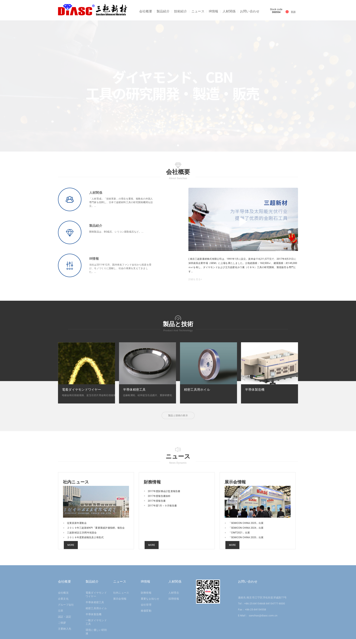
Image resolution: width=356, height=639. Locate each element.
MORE (70, 545)
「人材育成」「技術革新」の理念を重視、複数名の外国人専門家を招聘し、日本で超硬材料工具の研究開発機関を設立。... (121, 202)
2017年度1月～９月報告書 (162, 505)
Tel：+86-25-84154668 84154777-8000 (261, 603)
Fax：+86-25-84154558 (252, 609)
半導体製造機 (93, 614)
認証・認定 (64, 616)
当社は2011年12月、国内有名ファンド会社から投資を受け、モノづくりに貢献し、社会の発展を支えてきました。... (120, 268)
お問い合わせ (249, 11)
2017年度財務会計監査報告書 (164, 491)
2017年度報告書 (157, 500)
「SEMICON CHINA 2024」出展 (246, 527)
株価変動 (146, 610)
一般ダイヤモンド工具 (96, 622)
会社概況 (63, 592)
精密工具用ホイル (96, 608)
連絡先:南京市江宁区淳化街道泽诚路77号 (262, 597)
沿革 (60, 610)
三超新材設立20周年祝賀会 (82, 532)
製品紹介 (163, 11)
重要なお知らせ (150, 598)
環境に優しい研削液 (96, 631)
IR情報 (213, 11)
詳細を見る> (195, 279)
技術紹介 (180, 11)
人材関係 (229, 11)
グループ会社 (66, 604)
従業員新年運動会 (77, 523)
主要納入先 (64, 628)
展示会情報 (119, 598)
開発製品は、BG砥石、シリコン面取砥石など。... (116, 231)
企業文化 (63, 598)
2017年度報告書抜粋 (159, 496)
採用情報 (173, 598)
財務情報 (146, 592)
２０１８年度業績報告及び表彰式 (85, 537)
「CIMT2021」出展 (239, 532)
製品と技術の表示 (178, 415)
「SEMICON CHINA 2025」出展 (246, 523)
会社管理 (146, 604)
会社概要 (145, 11)
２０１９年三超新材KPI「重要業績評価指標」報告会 (96, 527)
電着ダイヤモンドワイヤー (96, 594)
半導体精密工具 (95, 602)
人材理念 (173, 592)
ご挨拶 (62, 622)
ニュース (197, 11)
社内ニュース (121, 592)
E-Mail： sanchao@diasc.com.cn (257, 615)
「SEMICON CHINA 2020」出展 (246, 537)
